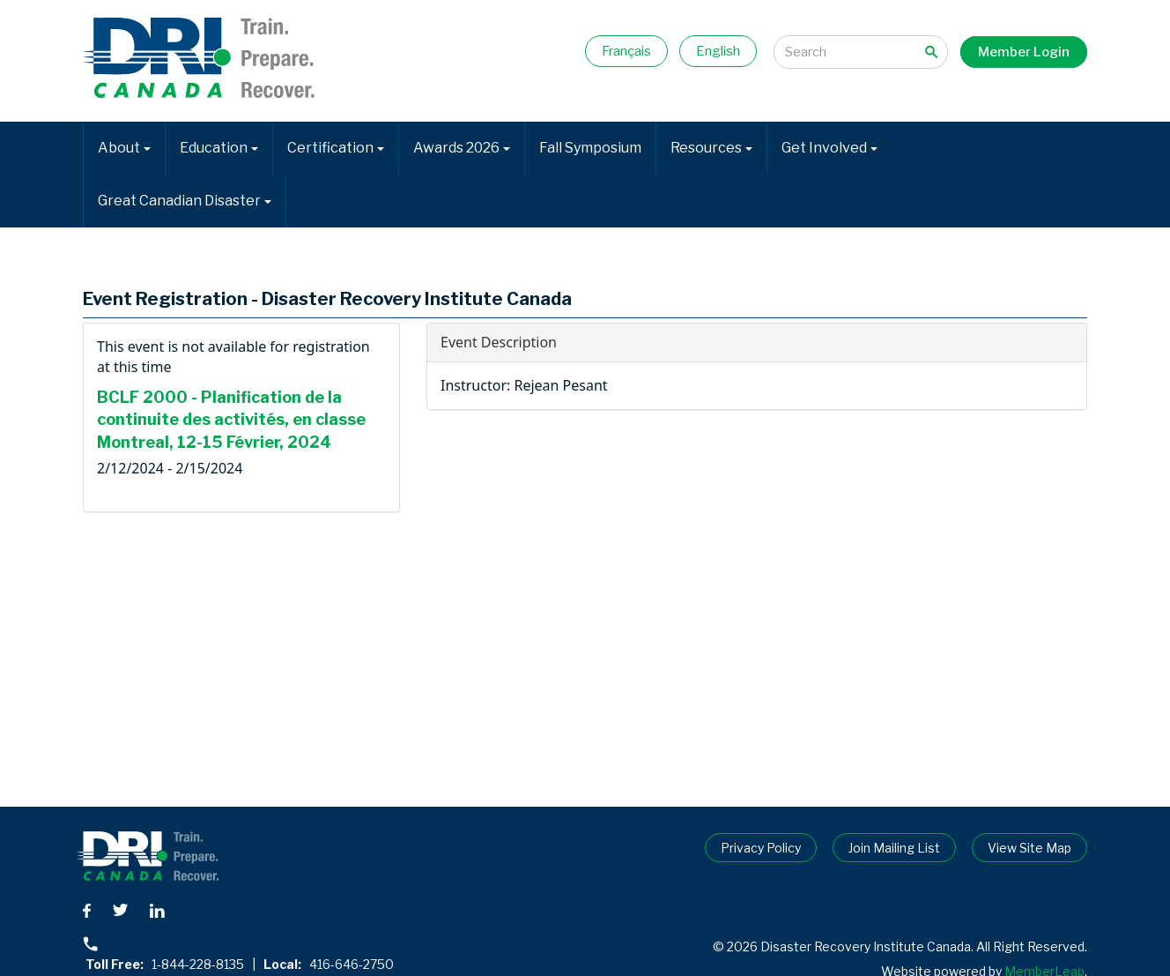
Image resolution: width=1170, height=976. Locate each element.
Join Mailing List (894, 847)
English (718, 51)
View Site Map (1029, 847)
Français (626, 51)
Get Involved (829, 147)
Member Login (1024, 52)
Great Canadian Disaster (184, 200)
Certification (335, 147)
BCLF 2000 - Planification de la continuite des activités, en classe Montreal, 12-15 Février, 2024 (231, 419)
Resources (711, 147)
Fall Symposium (590, 147)
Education (219, 147)
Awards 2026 (461, 147)
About (124, 147)
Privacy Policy (761, 847)
